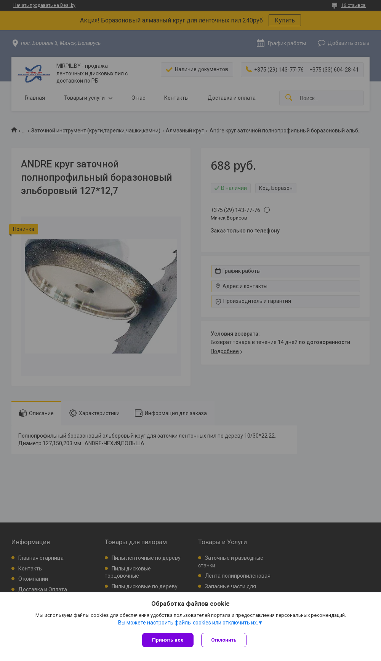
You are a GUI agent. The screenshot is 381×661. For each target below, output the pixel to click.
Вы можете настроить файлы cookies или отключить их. (188, 623)
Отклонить (224, 640)
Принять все (168, 640)
